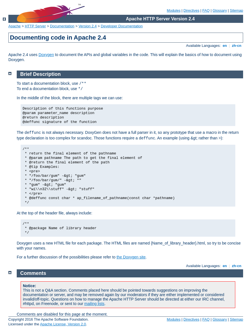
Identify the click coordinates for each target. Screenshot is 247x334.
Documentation (62, 26)
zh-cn (236, 45)
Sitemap (236, 10)
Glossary (219, 10)
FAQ (206, 10)
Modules (173, 10)
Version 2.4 (88, 26)
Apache (14, 26)
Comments (33, 273)
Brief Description (40, 74)
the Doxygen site (131, 257)
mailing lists (94, 303)
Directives (191, 10)
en (225, 45)
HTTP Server (35, 26)
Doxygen (46, 54)
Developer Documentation (122, 26)
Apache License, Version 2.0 (63, 324)
